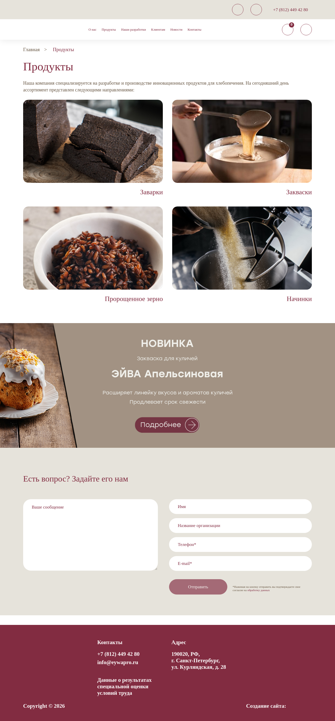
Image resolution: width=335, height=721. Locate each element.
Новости (176, 29)
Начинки (299, 299)
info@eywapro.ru (117, 662)
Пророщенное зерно (134, 299)
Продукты (109, 29)
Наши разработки (133, 29)
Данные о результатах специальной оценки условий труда (124, 686)
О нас (92, 29)
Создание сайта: (266, 706)
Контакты (194, 29)
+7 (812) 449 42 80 (290, 9)
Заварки (151, 192)
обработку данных (258, 590)
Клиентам (158, 29)
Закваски (299, 192)
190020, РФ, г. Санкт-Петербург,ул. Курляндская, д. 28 (198, 660)
